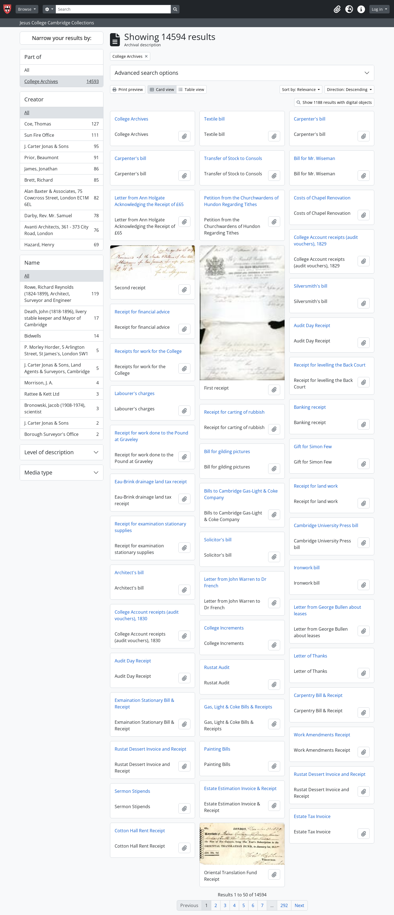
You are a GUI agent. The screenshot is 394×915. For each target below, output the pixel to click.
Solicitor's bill (217, 540)
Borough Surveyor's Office (61, 435)
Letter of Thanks (310, 656)
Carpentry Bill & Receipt (318, 695)
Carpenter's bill (309, 119)
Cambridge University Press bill (326, 525)
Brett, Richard (61, 181)
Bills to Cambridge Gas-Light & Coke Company (241, 494)
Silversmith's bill (310, 286)
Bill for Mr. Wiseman (314, 158)
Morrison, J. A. (61, 383)
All (26, 70)
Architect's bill (129, 573)
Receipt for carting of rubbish (234, 412)
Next (299, 905)
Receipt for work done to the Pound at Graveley (151, 436)
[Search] (113, 9)
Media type (38, 472)
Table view (191, 89)
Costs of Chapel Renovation (322, 198)
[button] (337, 9)
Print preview (127, 89)
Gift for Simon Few (313, 447)
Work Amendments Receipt (322, 735)
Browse (25, 9)
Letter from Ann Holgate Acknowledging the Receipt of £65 (149, 201)
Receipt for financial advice (142, 312)
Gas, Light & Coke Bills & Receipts (238, 707)
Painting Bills (217, 749)
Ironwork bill (307, 568)
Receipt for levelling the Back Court (330, 365)
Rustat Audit (217, 667)
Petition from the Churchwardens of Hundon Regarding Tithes (241, 201)
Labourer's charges (135, 393)
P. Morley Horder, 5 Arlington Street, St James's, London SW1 (61, 350)
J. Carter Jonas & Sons (61, 147)
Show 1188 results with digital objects (334, 102)
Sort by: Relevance (299, 89)
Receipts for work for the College (148, 351)
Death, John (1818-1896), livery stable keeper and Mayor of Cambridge (61, 318)
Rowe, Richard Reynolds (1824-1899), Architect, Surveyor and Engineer (61, 293)
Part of (32, 57)
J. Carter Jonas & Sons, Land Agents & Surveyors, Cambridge (61, 368)
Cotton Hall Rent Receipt (140, 831)
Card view (162, 89)
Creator (34, 99)
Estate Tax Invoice (312, 816)
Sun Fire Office (61, 136)
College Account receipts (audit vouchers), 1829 (326, 240)
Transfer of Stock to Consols (233, 158)
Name (32, 262)
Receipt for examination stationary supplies (150, 527)
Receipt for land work (316, 486)
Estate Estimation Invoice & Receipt (240, 788)
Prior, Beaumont (61, 158)
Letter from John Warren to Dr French (235, 582)
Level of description (49, 452)
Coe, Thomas (61, 125)
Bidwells (61, 337)
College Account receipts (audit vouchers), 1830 (147, 615)
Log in (378, 9)
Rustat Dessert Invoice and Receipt (150, 749)
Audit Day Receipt (312, 325)
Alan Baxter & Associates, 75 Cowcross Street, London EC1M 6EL (61, 197)
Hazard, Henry (61, 245)
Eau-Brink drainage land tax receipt (151, 482)
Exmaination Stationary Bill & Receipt (144, 703)
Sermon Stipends (132, 791)
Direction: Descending (348, 89)
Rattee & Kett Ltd (61, 395)
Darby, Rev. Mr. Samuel (61, 216)
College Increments (224, 628)
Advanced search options (146, 72)
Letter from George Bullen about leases (327, 610)
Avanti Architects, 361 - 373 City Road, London (61, 230)
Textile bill (214, 119)
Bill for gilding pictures (227, 451)
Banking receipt (310, 407)
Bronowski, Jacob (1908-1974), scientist (61, 408)
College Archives (61, 82)
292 (284, 905)
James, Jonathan (61, 170)
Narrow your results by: (61, 38)
